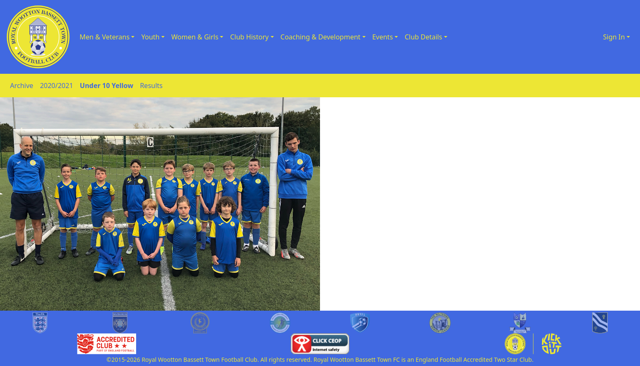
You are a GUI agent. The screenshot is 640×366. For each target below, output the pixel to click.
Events (382, 37)
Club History (249, 37)
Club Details (423, 37)
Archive (21, 85)
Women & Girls (194, 37)
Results (151, 85)
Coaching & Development (321, 37)
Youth (150, 37)
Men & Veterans (104, 37)
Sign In (614, 37)
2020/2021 (56, 85)
